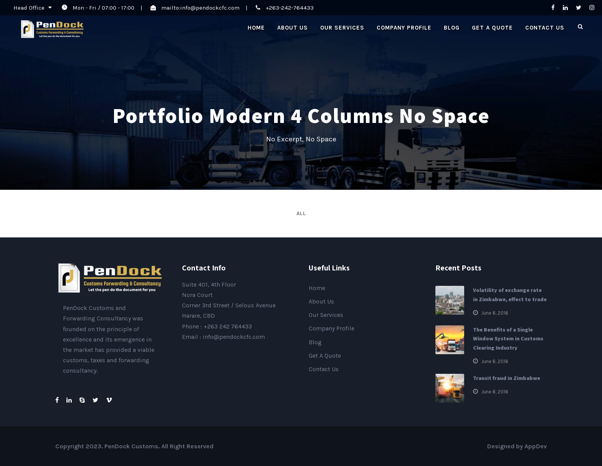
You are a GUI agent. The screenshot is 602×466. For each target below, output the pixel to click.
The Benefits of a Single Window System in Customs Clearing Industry (508, 339)
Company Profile (404, 27)
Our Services (342, 27)
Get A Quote (492, 27)
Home (256, 27)
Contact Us (544, 27)
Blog (452, 27)
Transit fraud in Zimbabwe (506, 378)
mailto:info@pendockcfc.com (200, 7)
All (301, 213)
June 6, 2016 (494, 313)
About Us (292, 27)
